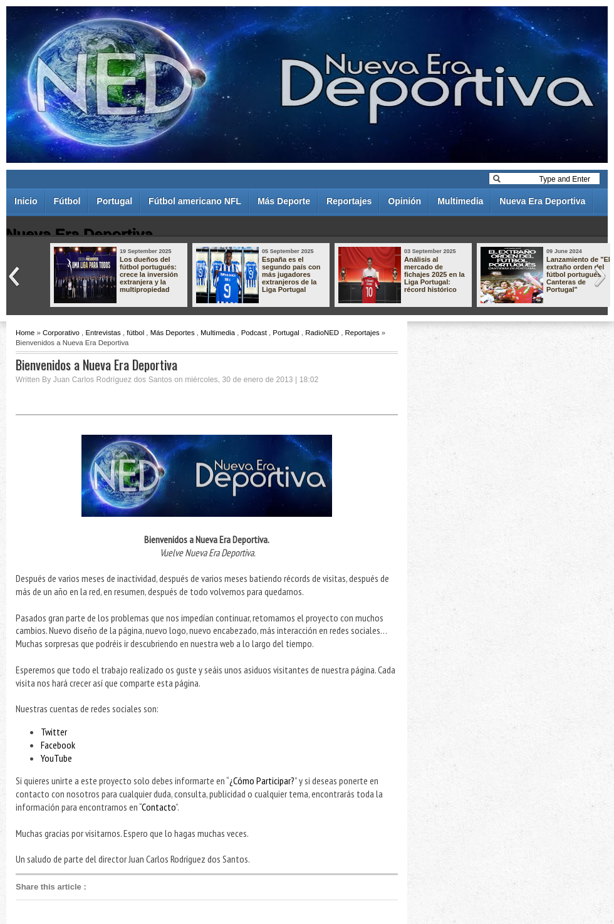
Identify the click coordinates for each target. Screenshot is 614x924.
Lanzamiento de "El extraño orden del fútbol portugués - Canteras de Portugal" (578, 274)
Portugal (114, 201)
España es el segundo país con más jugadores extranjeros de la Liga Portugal (291, 274)
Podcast (254, 332)
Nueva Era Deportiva (542, 201)
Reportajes (349, 201)
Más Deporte (284, 201)
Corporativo (61, 332)
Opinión (404, 201)
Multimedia (460, 201)
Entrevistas (102, 332)
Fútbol (67, 201)
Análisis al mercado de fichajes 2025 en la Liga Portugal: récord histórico (434, 274)
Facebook (58, 745)
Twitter (54, 731)
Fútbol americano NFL (194, 201)
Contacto (158, 807)
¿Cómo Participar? (261, 780)
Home (25, 332)
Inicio (26, 201)
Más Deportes (172, 332)
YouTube (56, 758)
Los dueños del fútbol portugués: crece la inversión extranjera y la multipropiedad (149, 274)
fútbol (135, 332)
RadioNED (322, 332)
